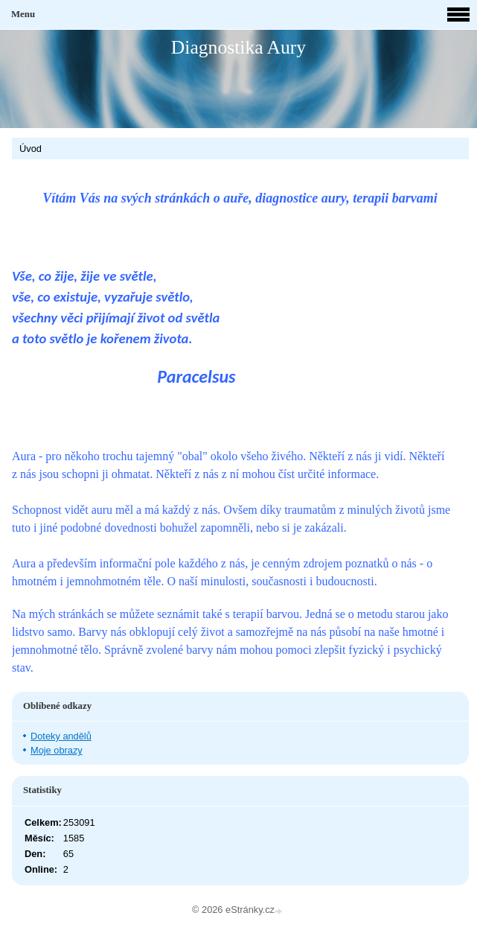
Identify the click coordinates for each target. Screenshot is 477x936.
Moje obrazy (57, 750)
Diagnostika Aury (238, 47)
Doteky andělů (61, 736)
